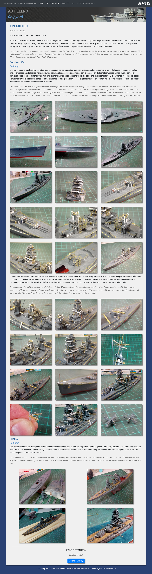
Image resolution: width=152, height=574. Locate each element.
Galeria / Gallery (76, 561)
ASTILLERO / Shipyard (49, 3)
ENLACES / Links (68, 3)
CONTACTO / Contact (86, 3)
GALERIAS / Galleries (27, 3)
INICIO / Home (10, 3)
